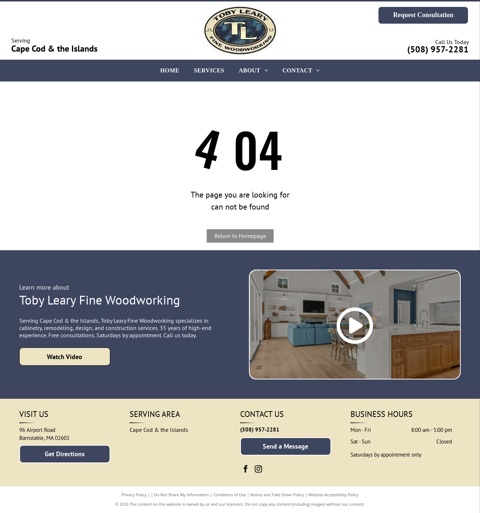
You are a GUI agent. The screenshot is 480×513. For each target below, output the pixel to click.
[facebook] (245, 470)
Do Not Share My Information (181, 494)
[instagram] (258, 470)
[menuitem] (170, 70)
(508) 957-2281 (438, 49)
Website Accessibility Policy (333, 494)
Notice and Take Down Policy (277, 494)
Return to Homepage (240, 235)
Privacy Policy (134, 494)
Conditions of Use (229, 494)
